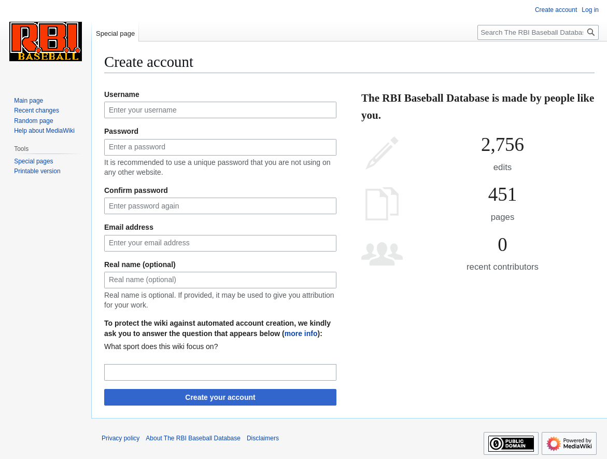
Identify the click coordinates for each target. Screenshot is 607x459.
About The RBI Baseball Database (193, 438)
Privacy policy (120, 438)
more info (301, 333)
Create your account (220, 397)
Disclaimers (263, 438)
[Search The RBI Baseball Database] (538, 32)
